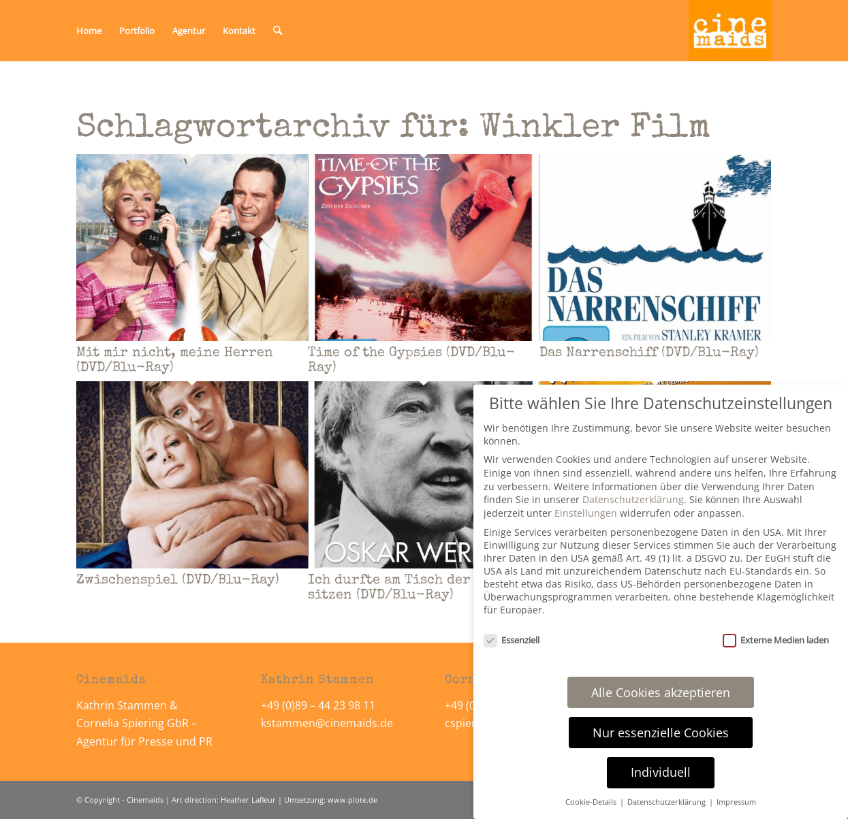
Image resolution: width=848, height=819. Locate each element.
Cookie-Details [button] (591, 802)
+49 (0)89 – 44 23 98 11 (318, 705)
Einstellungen (585, 513)
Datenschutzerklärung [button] (667, 802)
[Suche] (277, 30)
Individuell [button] (661, 772)
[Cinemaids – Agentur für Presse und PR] (730, 30)
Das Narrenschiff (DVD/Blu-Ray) (649, 353)
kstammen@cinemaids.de (328, 723)
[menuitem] (88, 30)
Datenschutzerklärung (633, 499)
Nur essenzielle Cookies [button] (661, 732)
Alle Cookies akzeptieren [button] (660, 692)
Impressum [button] (736, 802)
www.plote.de (352, 799)
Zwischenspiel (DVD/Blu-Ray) (177, 581)
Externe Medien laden (776, 640)
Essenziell (511, 640)
